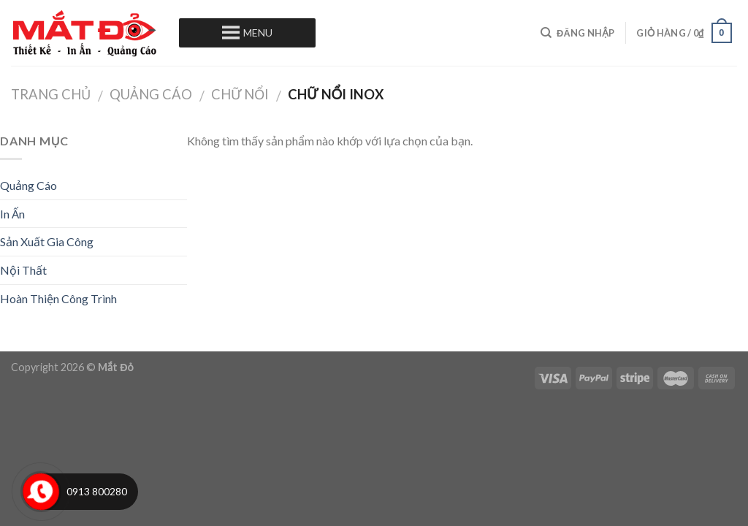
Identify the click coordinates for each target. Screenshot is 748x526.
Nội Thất (23, 270)
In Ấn (12, 214)
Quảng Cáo (151, 94)
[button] (257, 32)
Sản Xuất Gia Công (47, 241)
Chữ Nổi (240, 94)
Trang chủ (51, 94)
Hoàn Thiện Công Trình (58, 298)
